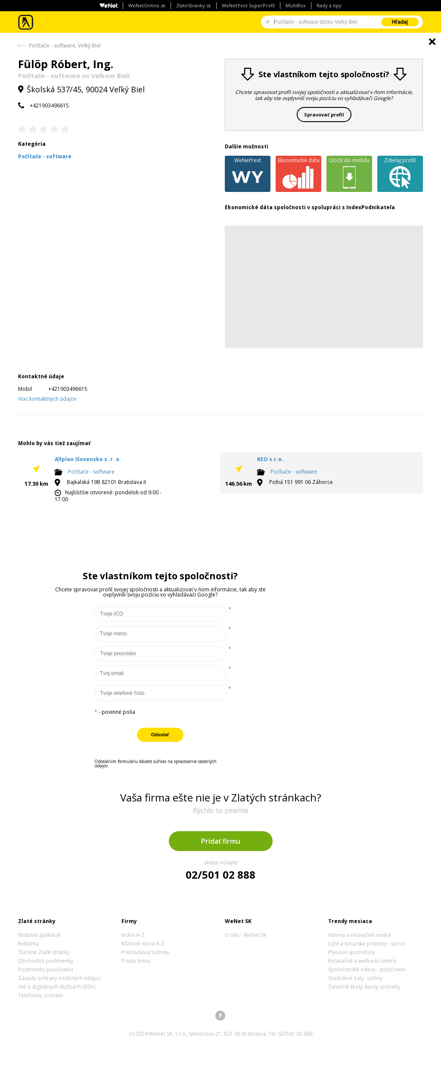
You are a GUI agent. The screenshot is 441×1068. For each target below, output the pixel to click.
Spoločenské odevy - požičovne (366, 969)
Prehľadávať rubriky (145, 952)
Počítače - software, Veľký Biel (65, 45)
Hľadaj (400, 22)
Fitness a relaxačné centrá (359, 935)
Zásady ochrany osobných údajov (59, 978)
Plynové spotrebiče (351, 952)
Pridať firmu (220, 841)
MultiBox (296, 5)
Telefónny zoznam (40, 995)
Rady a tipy (329, 5)
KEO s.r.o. (270, 459)
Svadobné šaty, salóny (355, 978)
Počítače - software (91, 471)
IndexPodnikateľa (370, 207)
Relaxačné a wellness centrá (362, 960)
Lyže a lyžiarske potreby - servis (366, 943)
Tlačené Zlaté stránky (44, 952)
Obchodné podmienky (45, 960)
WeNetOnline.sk (146, 5)
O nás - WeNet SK (246, 935)
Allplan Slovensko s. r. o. (88, 459)
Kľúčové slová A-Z (143, 943)
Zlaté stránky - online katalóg (26, 22)
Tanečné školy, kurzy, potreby (364, 986)
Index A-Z (133, 935)
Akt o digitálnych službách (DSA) (56, 986)
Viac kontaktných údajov (47, 398)
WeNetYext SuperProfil (248, 5)
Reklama (28, 943)
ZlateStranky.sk (193, 5)
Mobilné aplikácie (39, 935)
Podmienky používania (45, 969)
